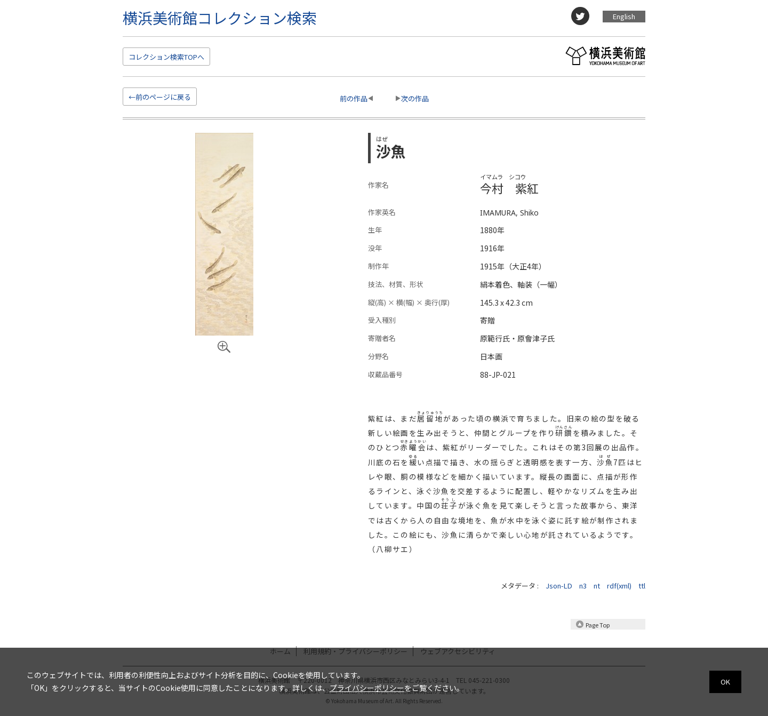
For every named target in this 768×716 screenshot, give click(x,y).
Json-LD (559, 585)
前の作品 (353, 98)
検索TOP (166, 57)
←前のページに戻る (160, 97)
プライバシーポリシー (367, 687)
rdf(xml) (619, 585)
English (624, 16)
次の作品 (415, 98)
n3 (583, 585)
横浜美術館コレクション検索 (220, 17)
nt (597, 585)
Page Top (598, 624)
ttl (641, 585)
